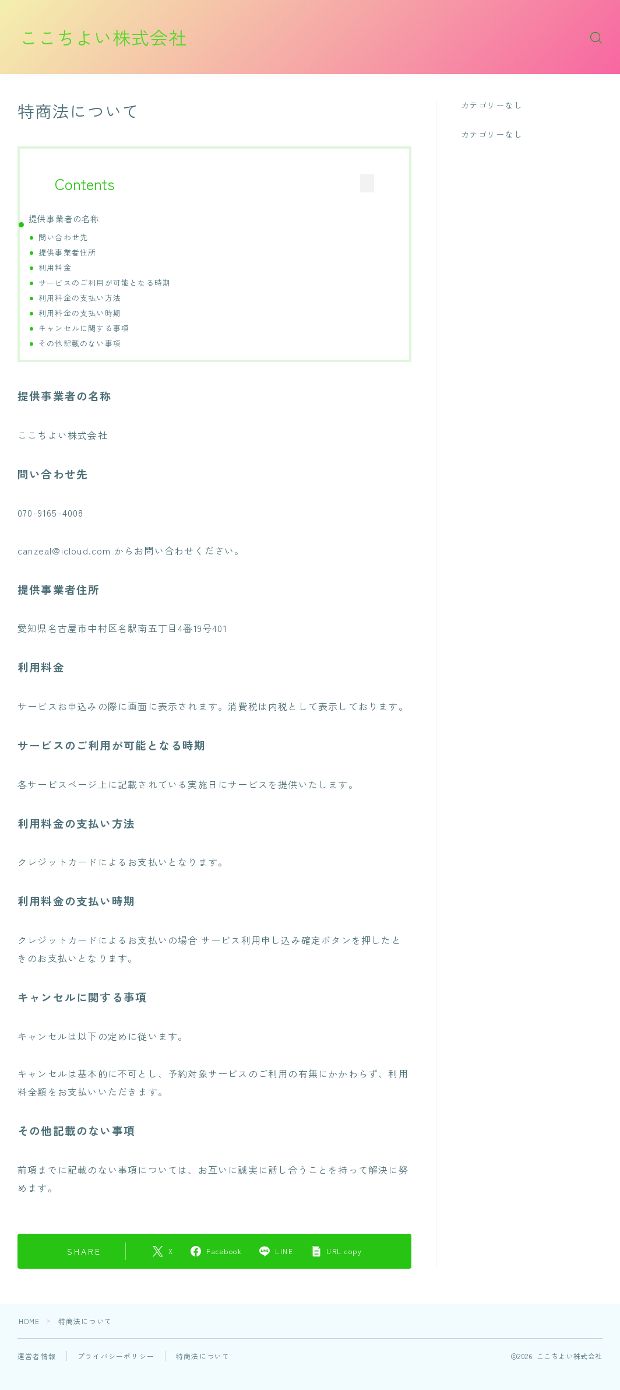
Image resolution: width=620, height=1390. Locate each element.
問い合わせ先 (63, 237)
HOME (29, 1321)
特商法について (203, 1356)
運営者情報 (36, 1356)
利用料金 (55, 267)
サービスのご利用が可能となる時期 (104, 282)
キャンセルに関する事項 (83, 328)
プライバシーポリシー (116, 1356)
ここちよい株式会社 (105, 37)
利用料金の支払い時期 (79, 312)
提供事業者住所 (67, 252)
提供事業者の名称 (64, 218)
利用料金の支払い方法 (79, 297)
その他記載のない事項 (79, 343)
